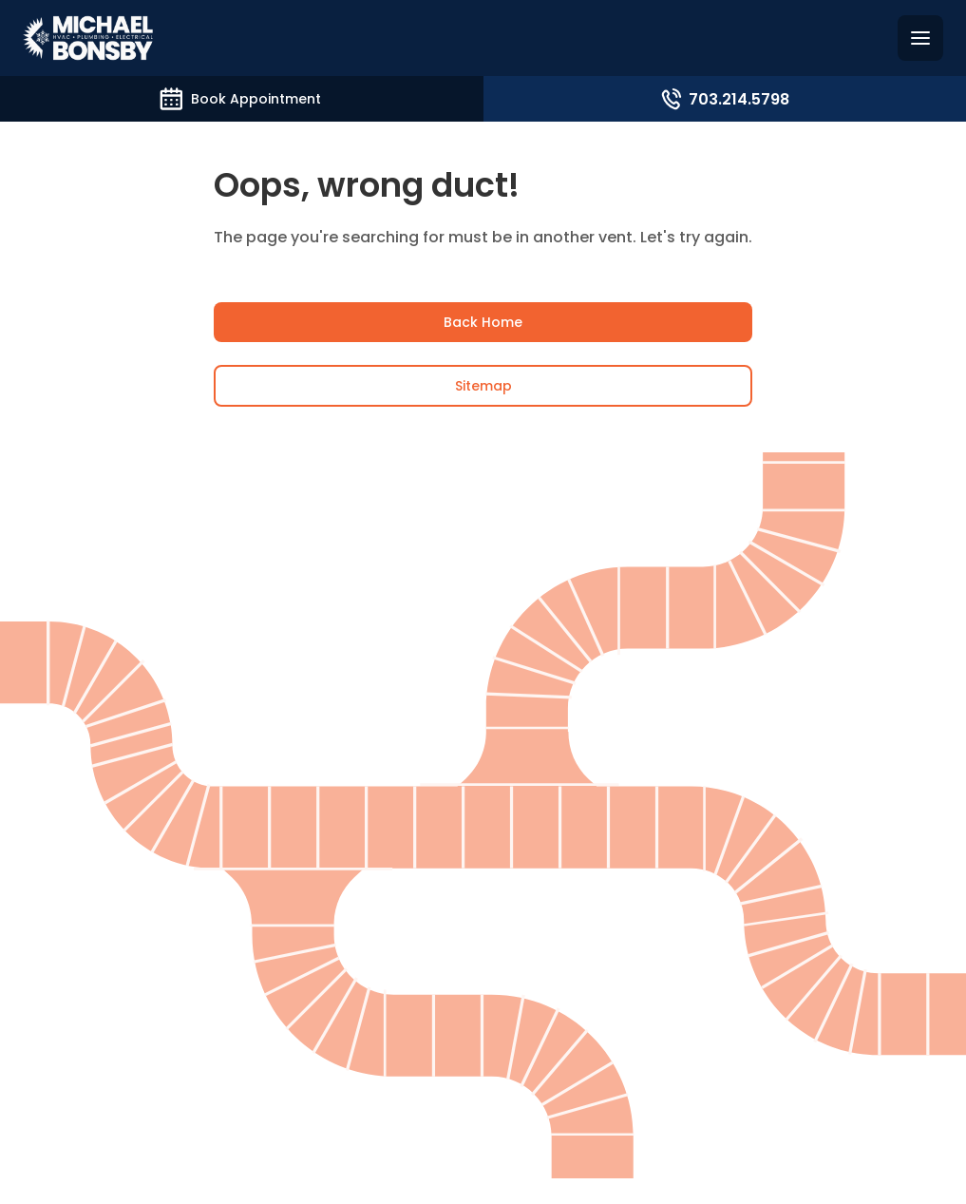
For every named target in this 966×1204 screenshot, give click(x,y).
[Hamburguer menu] (920, 38)
